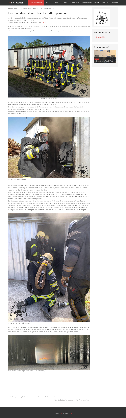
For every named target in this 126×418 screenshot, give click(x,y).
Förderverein (114, 2)
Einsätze (64, 2)
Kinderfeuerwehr (87, 2)
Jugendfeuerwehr (74, 2)
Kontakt (96, 2)
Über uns (47, 2)
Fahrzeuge (56, 2)
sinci (62, 413)
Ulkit (71, 413)
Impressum (105, 2)
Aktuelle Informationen (36, 2)
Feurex (44, 22)
